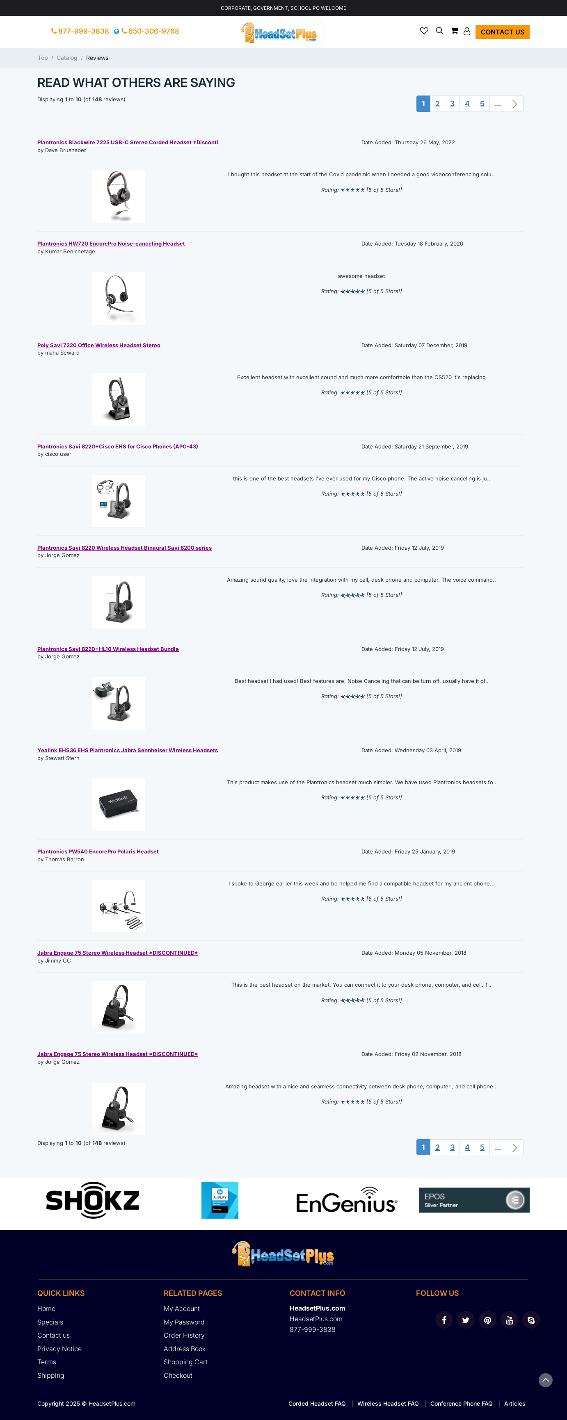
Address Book (185, 1349)
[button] (468, 31)
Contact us (502, 32)
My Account (182, 1308)
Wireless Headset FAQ (388, 1403)
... (498, 103)
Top (43, 57)
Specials (50, 1322)
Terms (46, 1362)
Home (46, 1308)
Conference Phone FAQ (461, 1403)
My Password (184, 1322)
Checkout (178, 1375)
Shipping (50, 1375)
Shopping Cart (186, 1362)
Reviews (97, 57)
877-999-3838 (80, 31)
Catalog (67, 57)
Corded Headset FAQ (317, 1403)
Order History (184, 1335)
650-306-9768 (150, 31)
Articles (515, 1403)
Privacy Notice (59, 1349)
